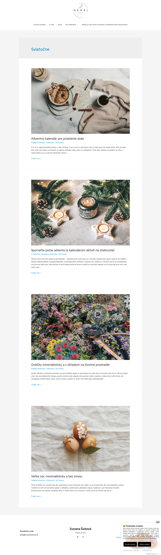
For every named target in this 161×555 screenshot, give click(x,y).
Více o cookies (153, 538)
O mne (51, 24)
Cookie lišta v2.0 (147, 550)
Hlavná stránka (39, 24)
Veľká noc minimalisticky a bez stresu (56, 476)
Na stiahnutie (70, 24)
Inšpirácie (45, 254)
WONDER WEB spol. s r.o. (152, 553)
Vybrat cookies (144, 544)
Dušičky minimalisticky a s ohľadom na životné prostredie (70, 364)
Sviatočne (51, 142)
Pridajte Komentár (38, 142)
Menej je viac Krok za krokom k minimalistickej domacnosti (104, 24)
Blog (60, 24)
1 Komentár (35, 254)
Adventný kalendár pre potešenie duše (57, 138)
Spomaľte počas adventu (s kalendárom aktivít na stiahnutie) (72, 250)
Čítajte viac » (36, 158)
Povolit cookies (130, 544)
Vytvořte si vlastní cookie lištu (131, 550)
